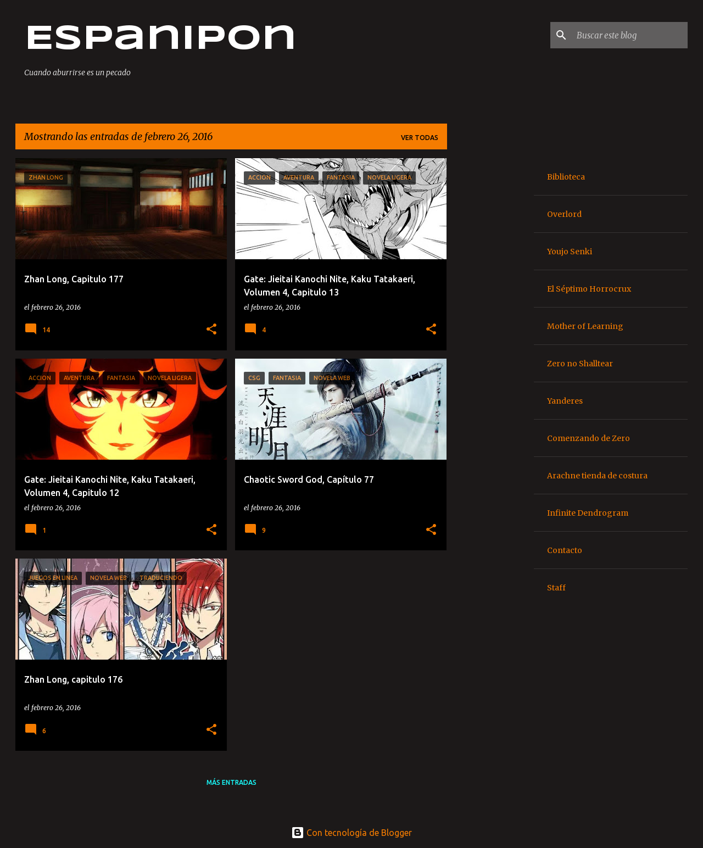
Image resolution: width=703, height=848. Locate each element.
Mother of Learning (585, 326)
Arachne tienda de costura (597, 476)
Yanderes (565, 401)
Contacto (564, 550)
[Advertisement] (490, 323)
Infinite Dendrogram (587, 513)
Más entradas (231, 782)
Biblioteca (566, 177)
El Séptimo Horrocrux (589, 289)
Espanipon (160, 39)
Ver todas (419, 137)
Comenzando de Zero (588, 438)
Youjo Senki (569, 251)
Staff (556, 588)
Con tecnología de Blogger (351, 833)
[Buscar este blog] (630, 35)
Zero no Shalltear (580, 364)
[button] (211, 329)
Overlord (564, 214)
